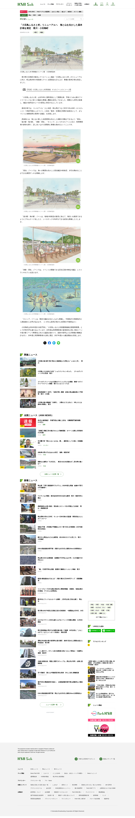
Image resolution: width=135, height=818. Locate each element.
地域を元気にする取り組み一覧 (39, 785)
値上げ (64, 11)
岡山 (30, 15)
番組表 (101, 4)
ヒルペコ (46, 773)
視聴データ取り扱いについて (66, 795)
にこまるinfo (56, 773)
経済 (109, 607)
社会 (103, 604)
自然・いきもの (95, 610)
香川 (34, 15)
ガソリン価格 (78, 11)
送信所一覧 (51, 795)
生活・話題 (109, 604)
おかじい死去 (55, 11)
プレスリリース (90, 792)
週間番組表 (34, 776)
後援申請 (106, 798)
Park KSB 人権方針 (80, 798)
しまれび (54, 785)
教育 (92, 607)
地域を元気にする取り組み (78, 4)
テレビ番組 (50, 4)
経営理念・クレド (36, 792)
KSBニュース (34, 769)
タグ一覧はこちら (101, 617)
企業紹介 (86, 4)
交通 (103, 610)
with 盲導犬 (108, 785)
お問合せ (113, 4)
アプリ (107, 4)
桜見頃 (70, 11)
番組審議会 (102, 792)
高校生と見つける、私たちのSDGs (91, 785)
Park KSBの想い (76, 792)
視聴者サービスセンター (61, 792)
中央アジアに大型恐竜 (43, 11)
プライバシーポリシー (51, 798)
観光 (42, 32)
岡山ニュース (46, 769)
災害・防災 (94, 613)
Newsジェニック (92, 773)
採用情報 (96, 4)
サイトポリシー (66, 798)
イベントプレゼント (69, 4)
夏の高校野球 (78, 788)
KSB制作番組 (45, 776)
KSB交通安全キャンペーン (63, 788)
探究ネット (65, 785)
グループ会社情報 (95, 798)
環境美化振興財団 (36, 798)
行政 (108, 610)
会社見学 (48, 788)
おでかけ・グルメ (101, 607)
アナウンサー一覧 (36, 780)
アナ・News (48, 780)
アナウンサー (60, 4)
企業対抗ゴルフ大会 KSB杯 (107, 788)
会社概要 (47, 792)
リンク (104, 795)
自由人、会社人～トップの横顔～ (73, 773)
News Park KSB (35, 773)
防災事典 (74, 785)
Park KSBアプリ (91, 788)
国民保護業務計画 (84, 795)
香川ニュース (58, 769)
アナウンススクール (36, 788)
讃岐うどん (102, 613)
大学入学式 (31, 11)
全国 (39, 15)
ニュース (42, 4)
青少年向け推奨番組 (58, 776)
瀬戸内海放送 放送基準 (37, 795)
